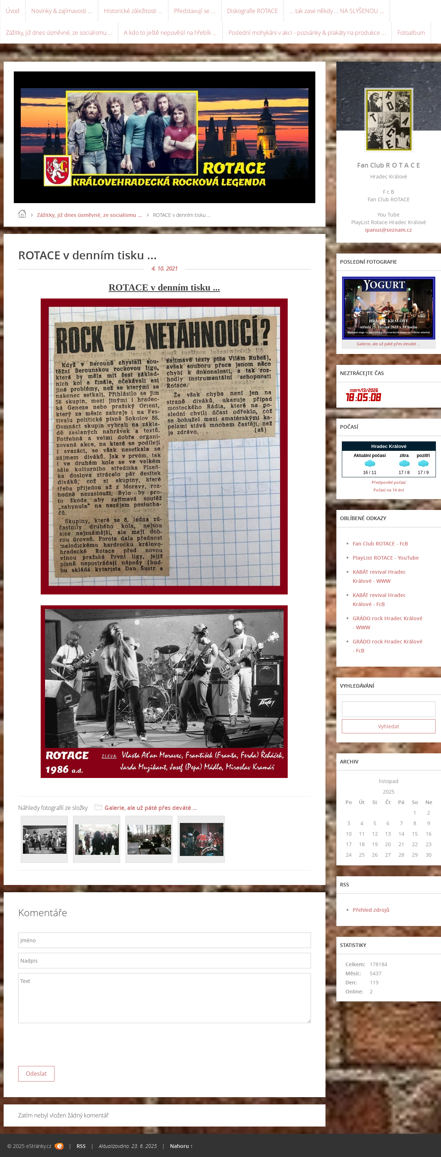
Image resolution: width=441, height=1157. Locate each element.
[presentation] (73, 1043)
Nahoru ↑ (181, 1145)
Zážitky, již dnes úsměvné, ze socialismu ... (59, 33)
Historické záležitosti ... (133, 11)
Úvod (13, 11)
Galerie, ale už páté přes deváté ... (151, 808)
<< (349, 781)
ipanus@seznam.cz (388, 229)
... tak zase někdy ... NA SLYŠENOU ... (337, 11)
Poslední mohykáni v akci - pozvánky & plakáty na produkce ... (307, 33)
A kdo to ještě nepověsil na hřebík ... (170, 33)
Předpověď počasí (389, 482)
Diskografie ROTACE (252, 11)
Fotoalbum (411, 33)
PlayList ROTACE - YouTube (386, 557)
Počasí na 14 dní (388, 490)
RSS (81, 1145)
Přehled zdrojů (371, 909)
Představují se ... (194, 11)
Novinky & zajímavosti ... (61, 11)
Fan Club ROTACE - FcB (380, 543)
